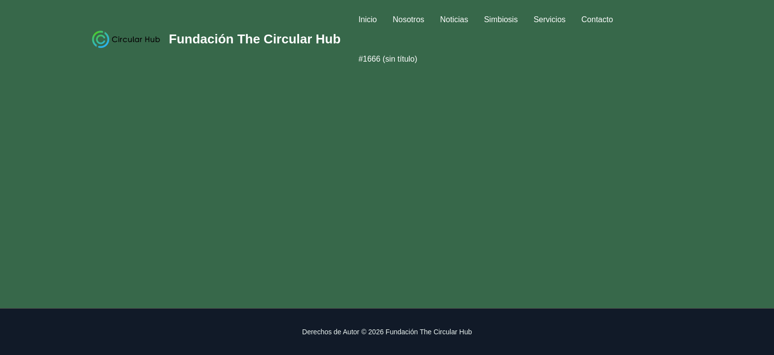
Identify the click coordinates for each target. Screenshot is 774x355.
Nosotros (409, 19)
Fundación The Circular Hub (255, 39)
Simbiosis (500, 19)
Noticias (454, 19)
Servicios (550, 19)
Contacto (597, 19)
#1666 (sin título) (387, 59)
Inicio (367, 19)
